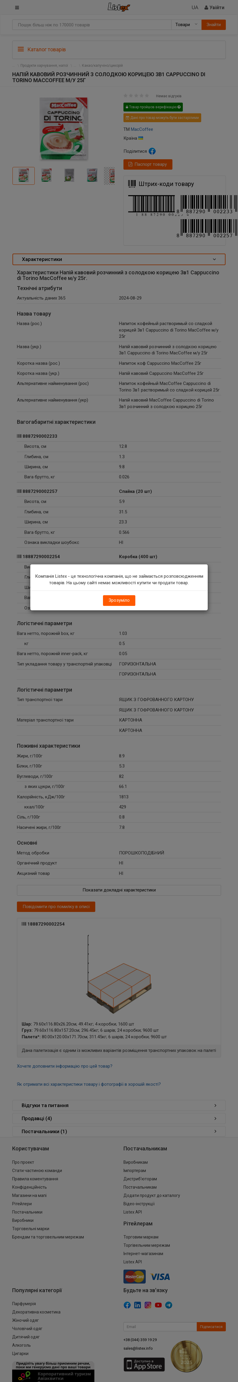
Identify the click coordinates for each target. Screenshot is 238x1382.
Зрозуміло (119, 600)
